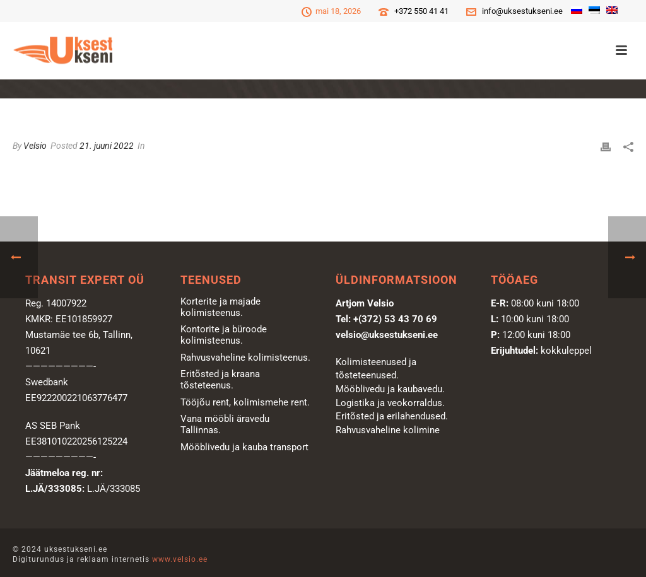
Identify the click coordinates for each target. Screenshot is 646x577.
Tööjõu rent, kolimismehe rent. (245, 402)
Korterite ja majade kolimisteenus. (220, 307)
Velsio (35, 146)
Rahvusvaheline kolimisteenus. (245, 357)
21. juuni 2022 (106, 146)
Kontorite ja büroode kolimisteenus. (223, 334)
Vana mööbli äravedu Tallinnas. (224, 424)
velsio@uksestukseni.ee (387, 335)
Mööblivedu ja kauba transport (244, 447)
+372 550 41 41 (421, 11)
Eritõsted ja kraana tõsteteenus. (220, 379)
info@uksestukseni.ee (522, 11)
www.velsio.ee (180, 559)
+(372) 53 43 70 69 (395, 319)
